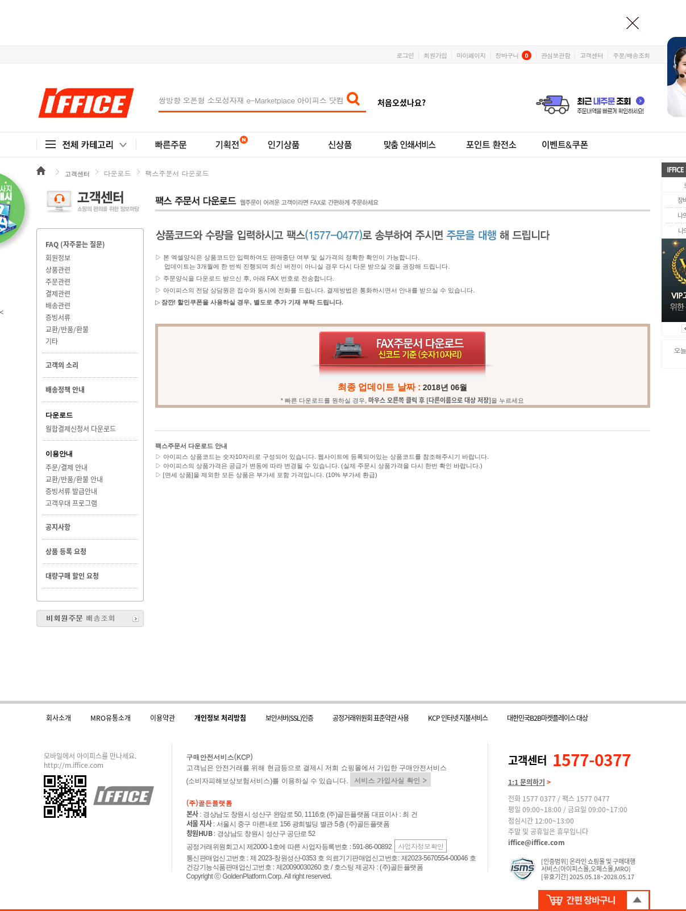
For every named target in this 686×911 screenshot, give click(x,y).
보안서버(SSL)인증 (289, 718)
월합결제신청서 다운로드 (80, 429)
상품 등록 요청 (65, 551)
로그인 (405, 55)
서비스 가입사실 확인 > (390, 780)
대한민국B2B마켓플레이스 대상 (547, 718)
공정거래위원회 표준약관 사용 (370, 718)
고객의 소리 (61, 365)
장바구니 (513, 55)
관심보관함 (555, 55)
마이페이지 (470, 55)
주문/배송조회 (631, 55)
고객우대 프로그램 (71, 503)
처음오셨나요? (401, 102)
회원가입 (435, 55)
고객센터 (591, 55)
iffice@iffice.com (536, 842)
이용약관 (162, 718)
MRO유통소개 (110, 718)
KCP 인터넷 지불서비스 (458, 718)
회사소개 (58, 718)
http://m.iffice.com (73, 765)
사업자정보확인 (421, 846)
